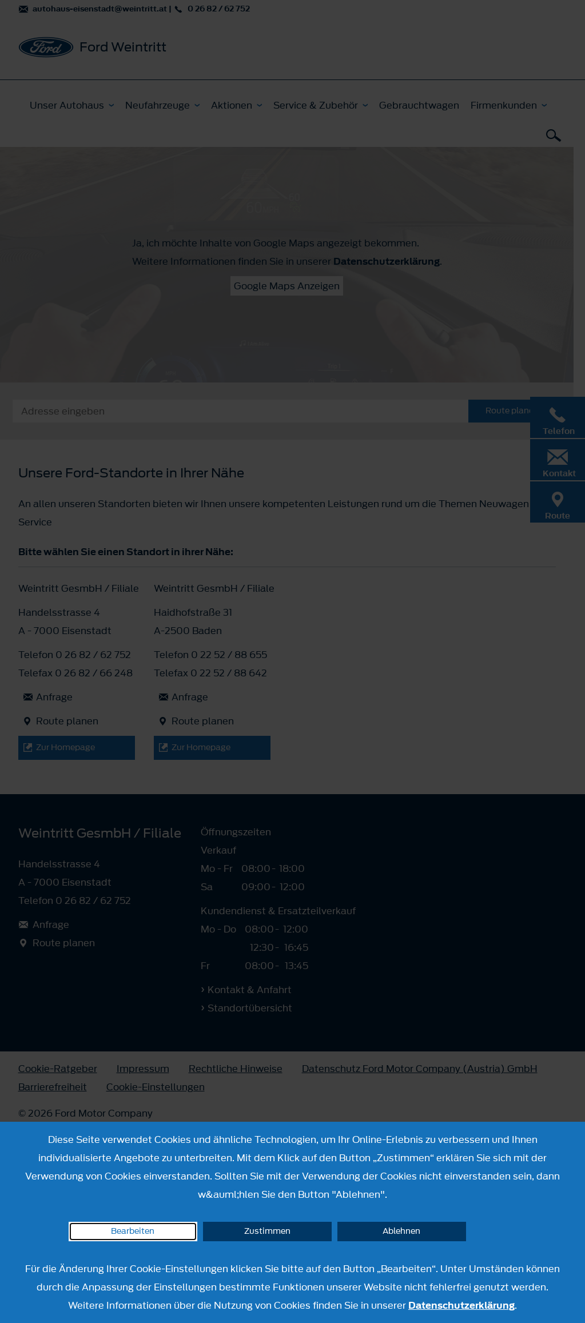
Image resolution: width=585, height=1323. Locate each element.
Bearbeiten (132, 1231)
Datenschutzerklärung (461, 1305)
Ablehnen (401, 1231)
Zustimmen (267, 1231)
